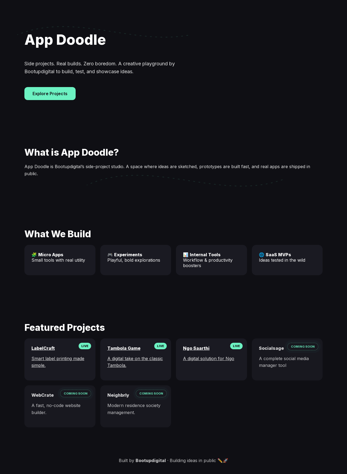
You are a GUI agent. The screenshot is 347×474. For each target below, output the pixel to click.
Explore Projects (50, 93)
